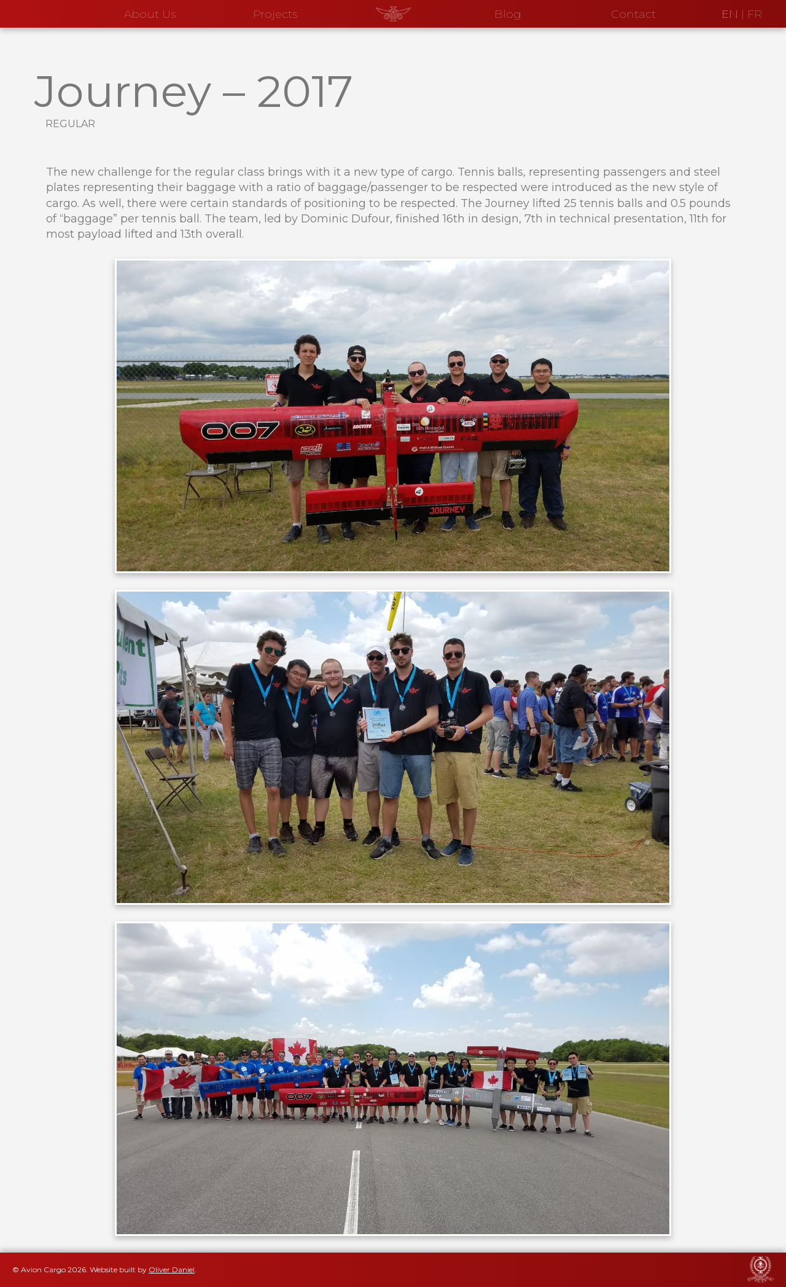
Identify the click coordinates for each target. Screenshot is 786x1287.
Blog (507, 14)
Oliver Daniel (172, 1269)
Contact (633, 14)
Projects (275, 14)
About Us (150, 14)
